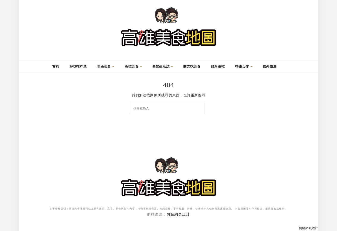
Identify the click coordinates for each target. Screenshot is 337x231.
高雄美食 (133, 66)
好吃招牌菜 (78, 66)
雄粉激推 (218, 66)
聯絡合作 (243, 66)
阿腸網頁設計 (178, 214)
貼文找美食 (192, 66)
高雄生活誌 (162, 66)
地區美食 (105, 66)
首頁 (55, 66)
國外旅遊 (270, 66)
